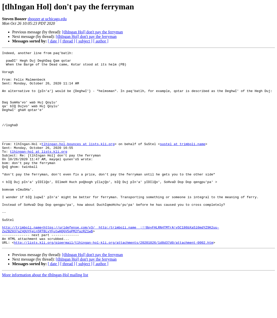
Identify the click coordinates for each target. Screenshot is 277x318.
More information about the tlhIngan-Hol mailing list (45, 313)
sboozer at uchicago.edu (47, 19)
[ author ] (101, 41)
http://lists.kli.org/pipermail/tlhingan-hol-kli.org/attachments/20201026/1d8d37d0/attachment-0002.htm (113, 281)
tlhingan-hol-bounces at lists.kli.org (78, 163)
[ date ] (53, 41)
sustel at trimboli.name (182, 163)
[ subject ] (84, 41)
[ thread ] (67, 41)
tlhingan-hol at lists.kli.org (38, 172)
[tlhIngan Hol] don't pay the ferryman (92, 32)
